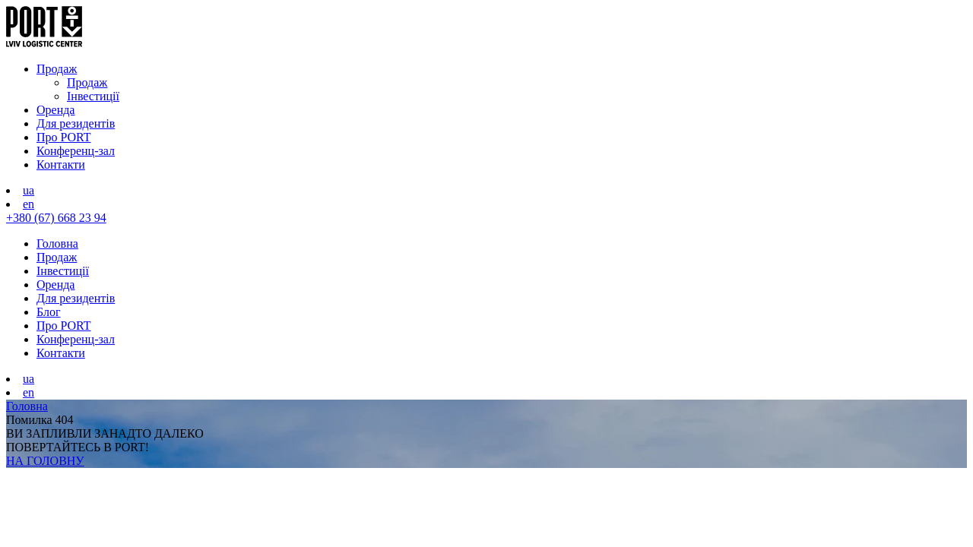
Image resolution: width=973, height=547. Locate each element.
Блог (48, 311)
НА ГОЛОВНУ (45, 460)
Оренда (55, 109)
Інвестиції (93, 96)
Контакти (60, 164)
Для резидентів (75, 123)
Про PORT (63, 137)
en (28, 204)
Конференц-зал (75, 150)
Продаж (56, 68)
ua (28, 190)
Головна (57, 243)
